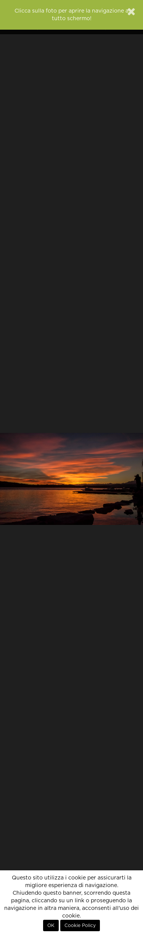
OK (51, 925)
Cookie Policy (80, 925)
